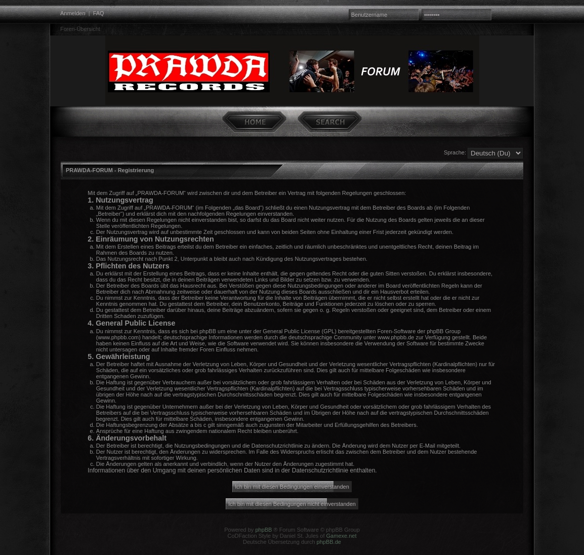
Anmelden (73, 13)
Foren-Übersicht (80, 29)
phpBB (263, 530)
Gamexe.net (341, 536)
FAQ (98, 13)
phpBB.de (329, 542)
